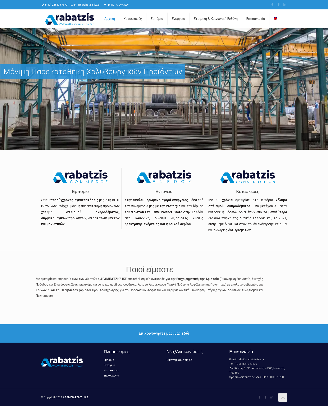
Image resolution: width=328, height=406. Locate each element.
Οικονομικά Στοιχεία (179, 359)
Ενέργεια (109, 365)
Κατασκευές (111, 370)
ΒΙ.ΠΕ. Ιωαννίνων (118, 4)
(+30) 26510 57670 (56, 4)
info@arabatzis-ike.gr (87, 4)
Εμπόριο (109, 359)
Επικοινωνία (111, 375)
